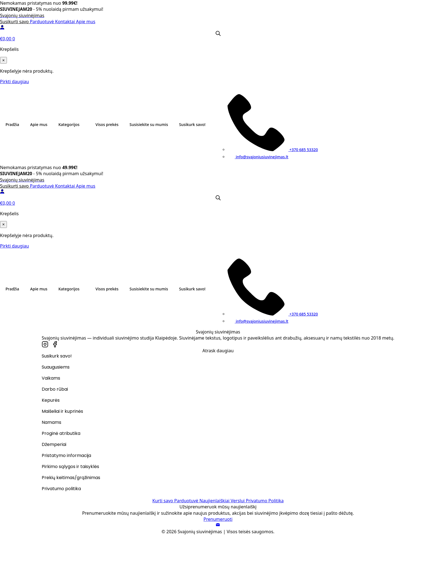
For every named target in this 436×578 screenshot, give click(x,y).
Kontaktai (65, 22)
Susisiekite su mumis (149, 124)
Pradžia (12, 124)
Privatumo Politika (265, 501)
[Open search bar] (218, 33)
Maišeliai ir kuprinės (62, 411)
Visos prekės (107, 124)
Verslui (238, 501)
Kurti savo (163, 501)
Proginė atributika (61, 434)
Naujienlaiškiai (215, 501)
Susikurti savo (15, 22)
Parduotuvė (42, 22)
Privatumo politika (61, 489)
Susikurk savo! (192, 124)
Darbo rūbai (55, 389)
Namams (51, 422)
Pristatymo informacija (66, 456)
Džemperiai (54, 445)
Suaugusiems (56, 367)
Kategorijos (69, 124)
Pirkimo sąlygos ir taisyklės (70, 467)
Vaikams (51, 378)
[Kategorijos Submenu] (85, 124)
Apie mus (85, 22)
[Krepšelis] (218, 39)
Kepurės (51, 400)
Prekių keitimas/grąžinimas (71, 478)
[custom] (45, 344)
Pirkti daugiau (14, 81)
